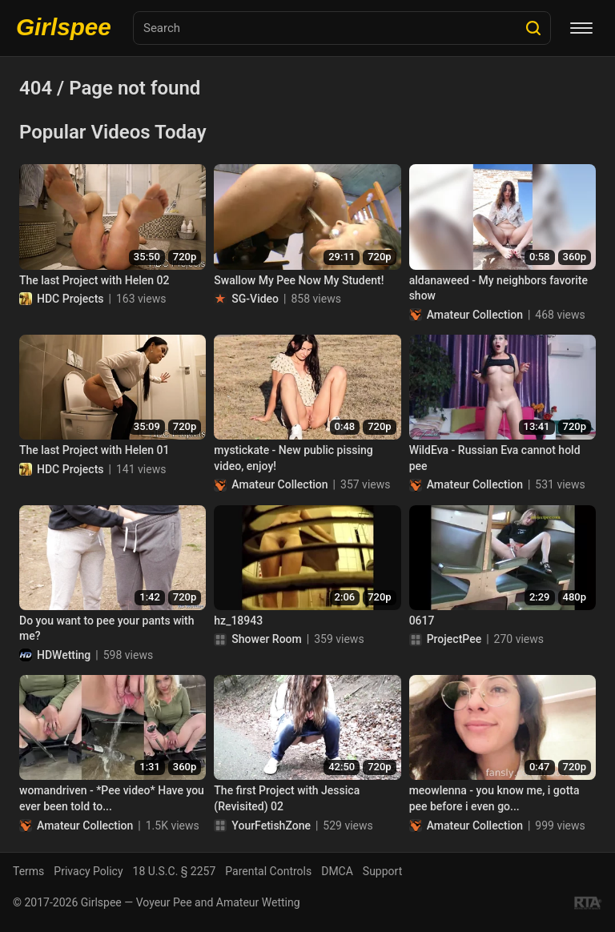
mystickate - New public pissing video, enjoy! (293, 458)
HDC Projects (70, 298)
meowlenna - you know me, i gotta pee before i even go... (494, 798)
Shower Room (266, 639)
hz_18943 (238, 620)
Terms (28, 871)
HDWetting (63, 655)
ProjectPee (454, 639)
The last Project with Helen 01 (94, 450)
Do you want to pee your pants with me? (107, 628)
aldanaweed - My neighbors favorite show (498, 288)
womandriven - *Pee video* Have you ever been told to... (111, 798)
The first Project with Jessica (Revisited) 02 (287, 798)
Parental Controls (268, 871)
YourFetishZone (271, 825)
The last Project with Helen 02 (94, 280)
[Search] (533, 28)
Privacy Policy (88, 871)
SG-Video (255, 298)
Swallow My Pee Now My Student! (299, 280)
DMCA (337, 871)
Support (382, 871)
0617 (422, 620)
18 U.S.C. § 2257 (174, 871)
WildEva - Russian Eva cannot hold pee (495, 458)
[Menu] (581, 28)
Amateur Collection (475, 314)
